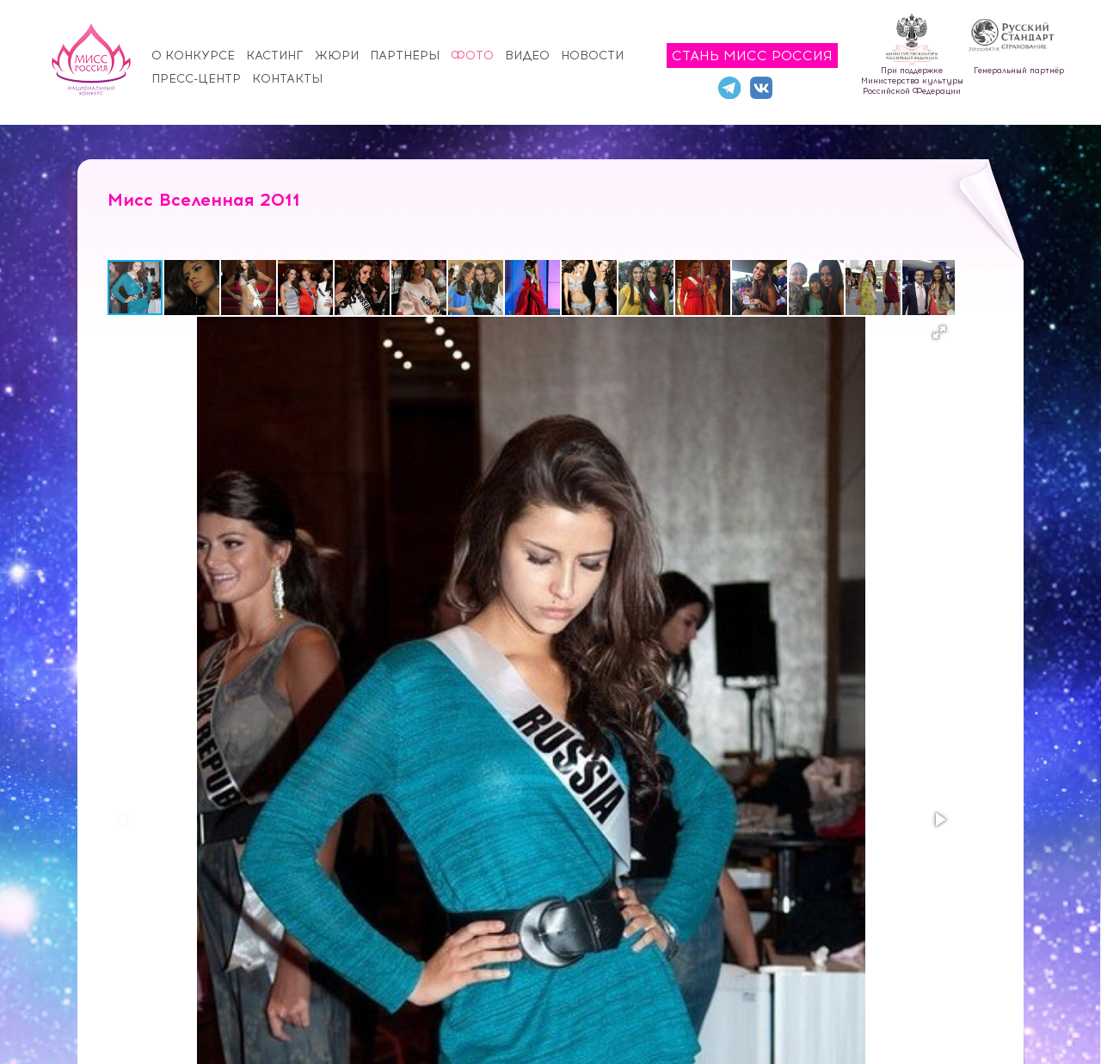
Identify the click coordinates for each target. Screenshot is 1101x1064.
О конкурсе (193, 55)
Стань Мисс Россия (752, 55)
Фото (472, 55)
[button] (192, 287)
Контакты (287, 78)
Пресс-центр (196, 78)
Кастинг (275, 55)
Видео (527, 55)
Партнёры (405, 55)
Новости (592, 55)
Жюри (337, 55)
